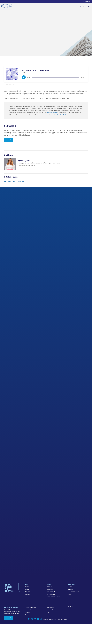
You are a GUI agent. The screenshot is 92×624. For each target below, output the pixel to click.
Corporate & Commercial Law (14, 181)
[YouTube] (38, 619)
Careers (27, 592)
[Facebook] (25, 619)
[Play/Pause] (24, 77)
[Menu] (80, 6)
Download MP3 (9, 84)
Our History (50, 589)
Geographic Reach (73, 592)
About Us (49, 586)
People (27, 589)
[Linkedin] (35, 619)
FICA (48, 612)
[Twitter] (28, 619)
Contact (27, 594)
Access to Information (30, 607)
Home (27, 586)
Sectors (70, 586)
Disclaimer (28, 612)
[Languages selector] (86, 1)
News (69, 594)
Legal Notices (50, 607)
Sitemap (27, 614)
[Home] (6, 6)
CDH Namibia (51, 594)
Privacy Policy (50, 609)
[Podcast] (41, 619)
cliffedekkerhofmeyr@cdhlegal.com (62, 114)
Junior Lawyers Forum (53, 597)
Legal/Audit (28, 609)
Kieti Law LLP (51, 592)
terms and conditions (52, 112)
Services (70, 589)
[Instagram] (31, 619)
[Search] (89, 6)
